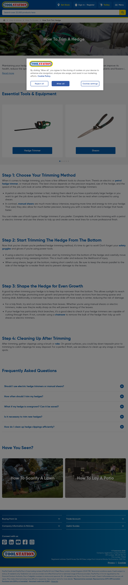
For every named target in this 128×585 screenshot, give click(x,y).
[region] (65, 74)
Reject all (39, 83)
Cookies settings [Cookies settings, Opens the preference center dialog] (90, 83)
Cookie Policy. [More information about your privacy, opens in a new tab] (44, 76)
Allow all (60, 83)
